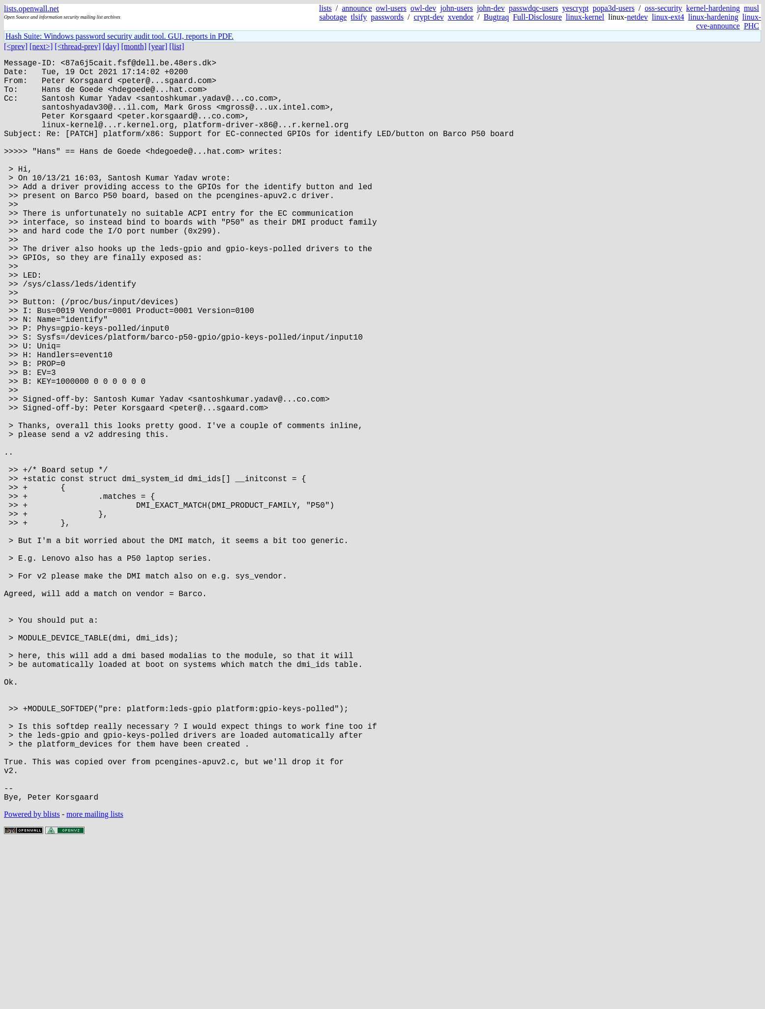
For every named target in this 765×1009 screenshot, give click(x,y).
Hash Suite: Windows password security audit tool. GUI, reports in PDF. (119, 36)
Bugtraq (496, 17)
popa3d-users (613, 8)
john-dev (491, 8)
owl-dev (423, 8)
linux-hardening (713, 17)
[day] (111, 46)
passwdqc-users (533, 8)
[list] (176, 46)
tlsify (359, 17)
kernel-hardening (713, 8)
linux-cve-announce (728, 21)
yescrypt (575, 8)
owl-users (391, 8)
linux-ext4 (668, 17)
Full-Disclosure (537, 17)
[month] (134, 46)
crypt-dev (428, 17)
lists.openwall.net (31, 8)
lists (325, 8)
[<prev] (16, 46)
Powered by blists (32, 979)
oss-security (663, 8)
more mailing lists (94, 979)
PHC (751, 26)
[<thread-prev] (77, 46)
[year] (157, 46)
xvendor (460, 17)
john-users (456, 8)
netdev (637, 17)
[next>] (41, 46)
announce (357, 8)
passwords (387, 17)
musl (751, 8)
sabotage (333, 17)
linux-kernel (585, 17)
